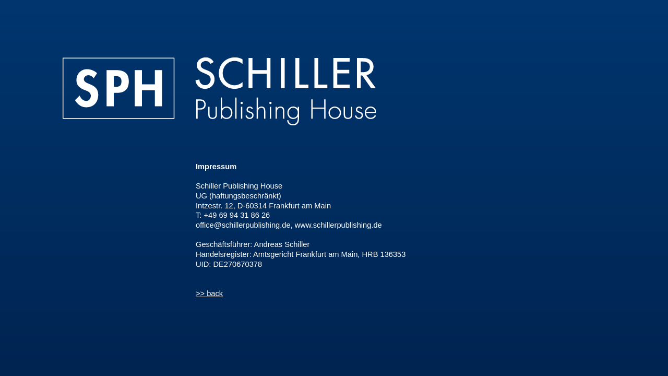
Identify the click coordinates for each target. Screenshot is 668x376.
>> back (209, 293)
